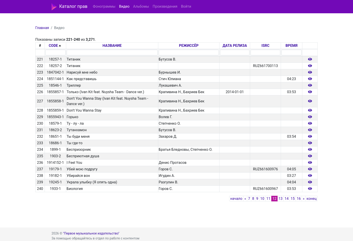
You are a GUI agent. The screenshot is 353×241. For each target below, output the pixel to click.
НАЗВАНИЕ (112, 45)
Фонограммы (104, 6)
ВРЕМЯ (291, 45)
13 (280, 198)
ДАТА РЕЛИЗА (235, 45)
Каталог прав (69, 6)
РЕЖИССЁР (189, 45)
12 (274, 198)
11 (268, 198)
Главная (42, 28)
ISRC (265, 45)
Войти (186, 6)
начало (236, 198)
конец (311, 198)
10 (262, 198)
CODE (53, 45)
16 (299, 198)
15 (293, 198)
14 (287, 198)
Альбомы (141, 6)
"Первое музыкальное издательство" (91, 233)
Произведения (165, 6)
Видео (124, 6)
